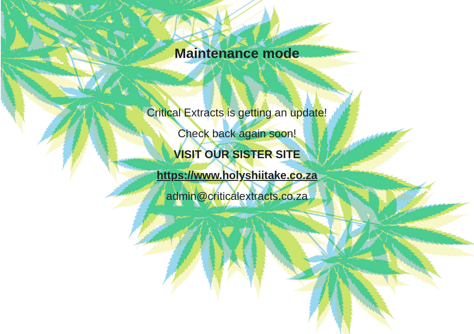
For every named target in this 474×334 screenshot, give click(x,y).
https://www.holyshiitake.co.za (236, 175)
